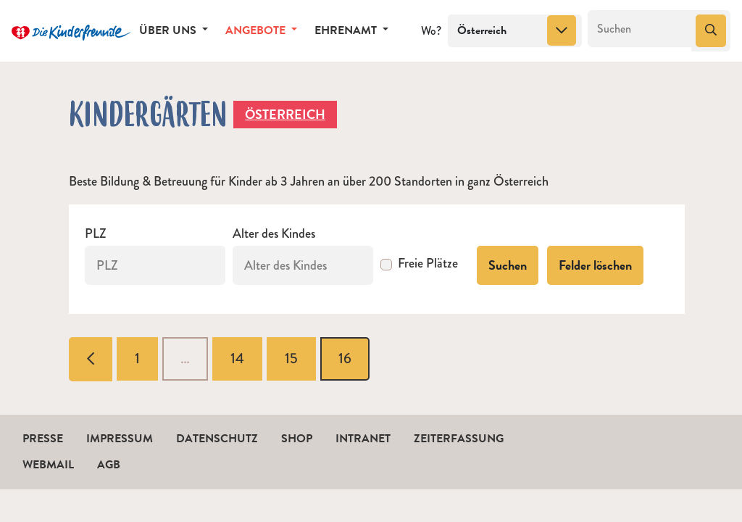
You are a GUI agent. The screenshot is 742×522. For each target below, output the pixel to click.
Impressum (119, 438)
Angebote (256, 30)
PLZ (96, 234)
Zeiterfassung (459, 438)
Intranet (363, 438)
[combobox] (515, 31)
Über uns (169, 30)
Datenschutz (217, 438)
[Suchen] (640, 29)
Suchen (507, 265)
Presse (42, 438)
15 (291, 358)
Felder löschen (595, 265)
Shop (296, 438)
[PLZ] (155, 265)
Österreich (285, 114)
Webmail (48, 464)
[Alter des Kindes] (303, 265)
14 (237, 358)
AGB (108, 464)
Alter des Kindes (274, 234)
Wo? (431, 30)
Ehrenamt (347, 30)
